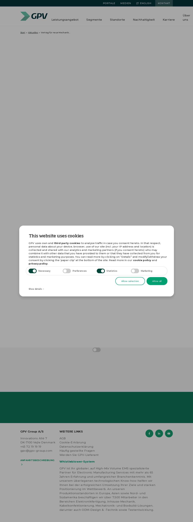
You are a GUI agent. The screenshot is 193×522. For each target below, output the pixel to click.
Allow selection (130, 281)
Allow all (157, 281)
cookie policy (142, 260)
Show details (36, 289)
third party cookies (67, 243)
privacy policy (38, 263)
